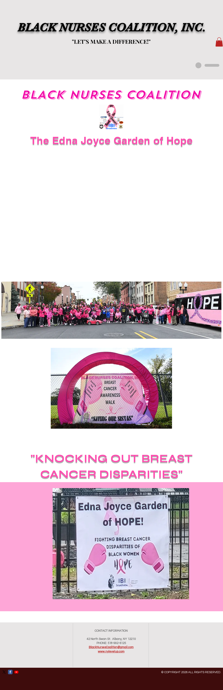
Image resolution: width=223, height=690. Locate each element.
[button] (219, 42)
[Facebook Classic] (10, 672)
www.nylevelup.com (111, 651)
